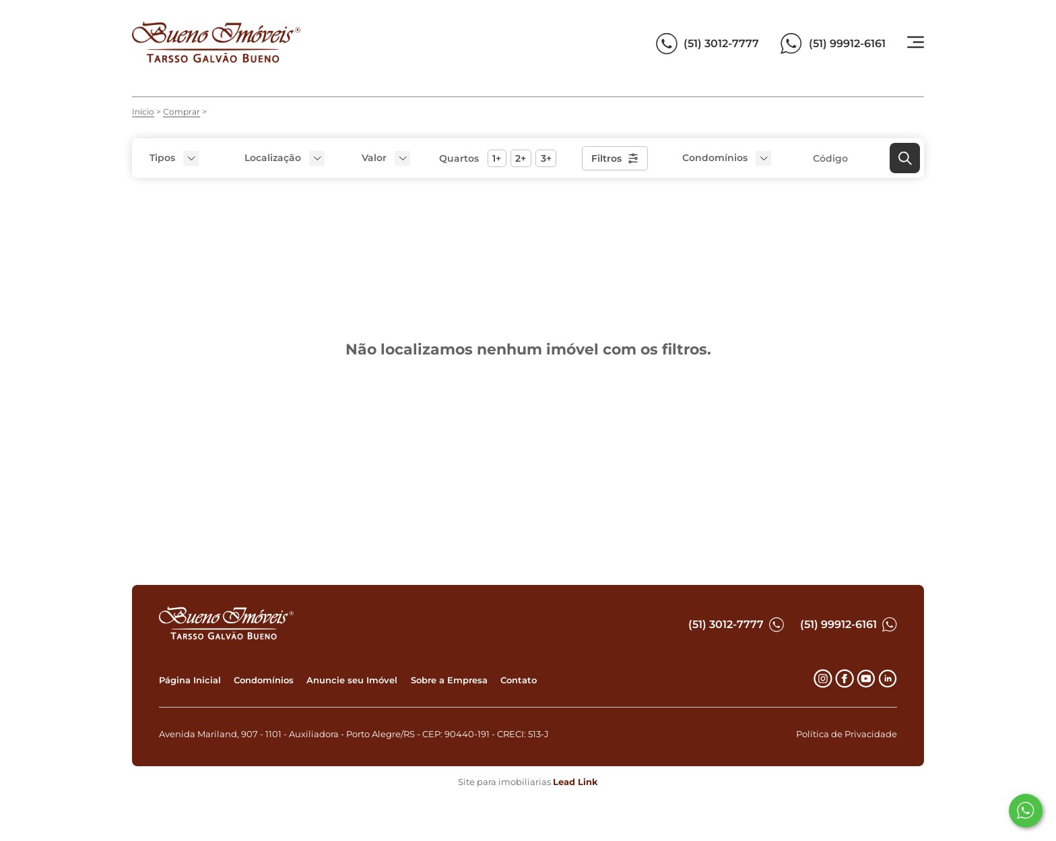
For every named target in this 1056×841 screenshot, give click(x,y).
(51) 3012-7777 (736, 624)
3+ (546, 158)
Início (143, 111)
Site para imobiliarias (528, 782)
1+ (496, 158)
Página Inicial (190, 680)
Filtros (615, 158)
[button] (384, 158)
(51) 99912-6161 (848, 624)
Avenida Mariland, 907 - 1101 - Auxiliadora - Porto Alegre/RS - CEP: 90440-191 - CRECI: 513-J (354, 734)
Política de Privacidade (846, 734)
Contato (518, 680)
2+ (520, 158)
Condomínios (264, 680)
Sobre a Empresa (449, 680)
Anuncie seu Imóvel (351, 680)
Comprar (181, 111)
